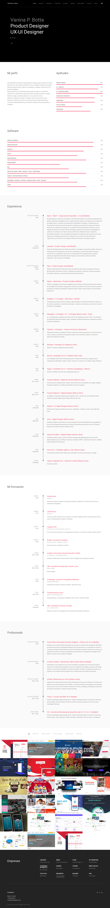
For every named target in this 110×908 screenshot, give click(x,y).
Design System (46, 733)
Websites (79, 733)
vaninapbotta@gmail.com (14, 900)
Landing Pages (69, 733)
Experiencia (49, 3)
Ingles (96, 3)
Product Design (57, 733)
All (29, 733)
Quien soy (41, 3)
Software (65, 3)
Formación (57, 3)
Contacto (89, 3)
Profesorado (80, 3)
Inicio (34, 3)
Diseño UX (36, 733)
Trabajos (72, 3)
